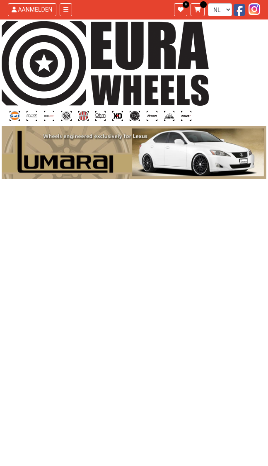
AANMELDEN (32, 9)
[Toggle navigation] (66, 9)
